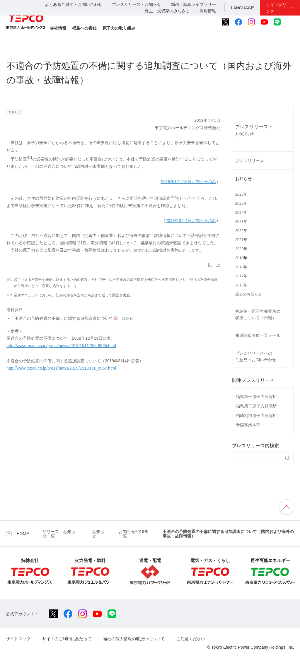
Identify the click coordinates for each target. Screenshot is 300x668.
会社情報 (58, 28)
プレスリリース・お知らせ (136, 4)
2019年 (241, 258)
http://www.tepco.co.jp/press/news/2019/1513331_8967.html (61, 368)
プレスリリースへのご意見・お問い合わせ (255, 356)
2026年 (241, 194)
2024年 (241, 213)
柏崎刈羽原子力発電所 (256, 415)
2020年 (241, 249)
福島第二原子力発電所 (256, 406)
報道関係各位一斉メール (257, 335)
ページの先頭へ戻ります (286, 507)
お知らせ (243, 178)
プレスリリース (249, 160)
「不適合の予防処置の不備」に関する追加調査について (73, 318)
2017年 (241, 276)
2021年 (241, 240)
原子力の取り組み (119, 28)
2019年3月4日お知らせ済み (191, 220)
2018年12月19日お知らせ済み (188, 181)
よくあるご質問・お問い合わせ (73, 4)
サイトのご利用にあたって (66, 638)
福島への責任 (84, 28)
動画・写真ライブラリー (193, 4)
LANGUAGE (242, 8)
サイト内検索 (290, 22)
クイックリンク (276, 7)
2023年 (241, 222)
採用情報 (208, 10)
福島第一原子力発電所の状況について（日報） (257, 314)
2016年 (241, 285)
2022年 (241, 231)
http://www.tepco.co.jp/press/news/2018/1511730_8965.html (61, 345)
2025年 (241, 203)
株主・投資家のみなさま (167, 10)
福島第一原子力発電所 (256, 396)
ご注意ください (190, 638)
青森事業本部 (248, 425)
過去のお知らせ (248, 294)
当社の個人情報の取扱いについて (134, 638)
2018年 (241, 267)
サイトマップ (18, 638)
